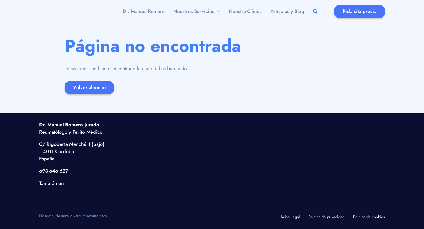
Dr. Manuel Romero (144, 11)
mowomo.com (94, 216)
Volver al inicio (89, 87)
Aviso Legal (290, 217)
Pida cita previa (359, 11)
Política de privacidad (326, 217)
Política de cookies (369, 217)
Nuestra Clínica (245, 11)
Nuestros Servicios (193, 11)
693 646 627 (53, 170)
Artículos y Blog (287, 11)
